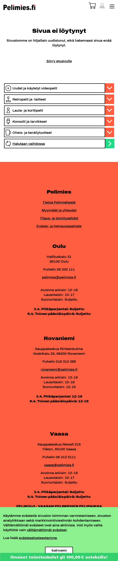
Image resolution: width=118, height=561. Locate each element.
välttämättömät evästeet (47, 530)
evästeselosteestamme (38, 538)
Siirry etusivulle (59, 61)
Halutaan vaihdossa (28, 144)
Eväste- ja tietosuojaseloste (59, 226)
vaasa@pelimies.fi (59, 465)
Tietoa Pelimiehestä (59, 202)
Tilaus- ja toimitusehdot (59, 218)
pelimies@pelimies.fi (59, 277)
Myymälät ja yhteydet (59, 210)
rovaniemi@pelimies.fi (59, 369)
